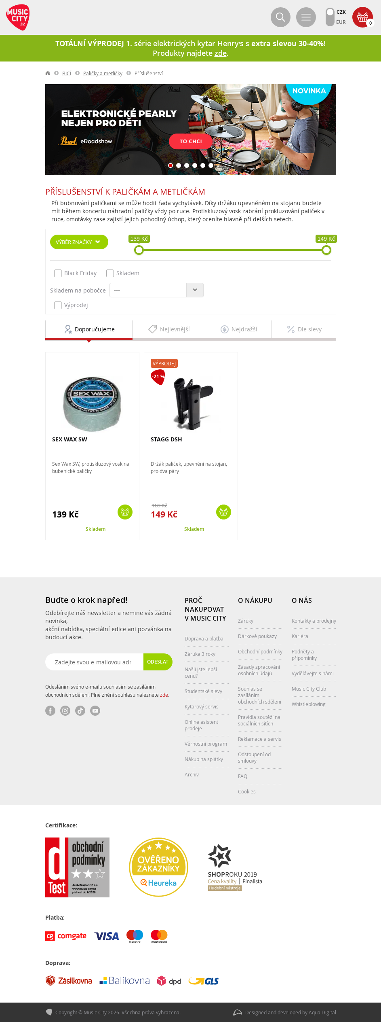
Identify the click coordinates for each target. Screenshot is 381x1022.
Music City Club (309, 688)
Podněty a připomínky (304, 654)
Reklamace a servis (259, 739)
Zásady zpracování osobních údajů (259, 670)
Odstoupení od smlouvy (254, 757)
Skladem (122, 273)
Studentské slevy (203, 691)
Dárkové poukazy (257, 636)
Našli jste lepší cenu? (201, 672)
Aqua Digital (322, 1012)
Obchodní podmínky (260, 651)
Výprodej (71, 305)
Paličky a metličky (102, 73)
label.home (48, 73)
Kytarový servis (202, 706)
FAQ (242, 776)
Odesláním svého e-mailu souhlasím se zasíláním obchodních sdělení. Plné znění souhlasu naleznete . (107, 690)
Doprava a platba (204, 638)
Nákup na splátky (204, 759)
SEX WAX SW (69, 439)
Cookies (247, 791)
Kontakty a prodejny (314, 620)
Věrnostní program (206, 743)
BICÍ (66, 73)
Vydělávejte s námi (313, 673)
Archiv (192, 774)
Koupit (125, 512)
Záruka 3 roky (200, 654)
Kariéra (300, 636)
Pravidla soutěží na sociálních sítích (259, 720)
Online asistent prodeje (201, 725)
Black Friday (75, 273)
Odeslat (157, 661)
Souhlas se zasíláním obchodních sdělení (259, 695)
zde (164, 694)
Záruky (245, 620)
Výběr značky (74, 242)
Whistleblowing (309, 704)
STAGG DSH (166, 439)
